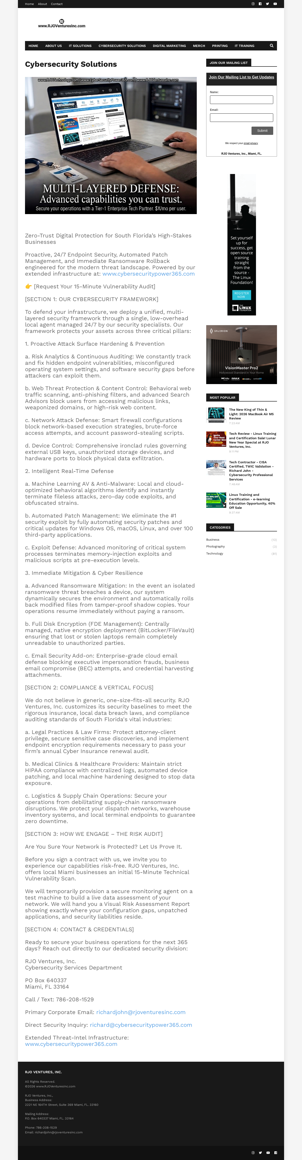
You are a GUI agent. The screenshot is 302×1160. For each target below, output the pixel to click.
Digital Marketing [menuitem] (169, 46)
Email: (214, 110)
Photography (241, 546)
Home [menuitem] (33, 46)
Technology (241, 553)
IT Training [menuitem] (244, 46)
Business (241, 540)
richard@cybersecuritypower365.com (141, 1025)
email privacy (251, 143)
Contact (57, 4)
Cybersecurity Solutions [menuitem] (122, 46)
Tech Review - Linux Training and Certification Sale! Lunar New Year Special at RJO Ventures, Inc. (252, 440)
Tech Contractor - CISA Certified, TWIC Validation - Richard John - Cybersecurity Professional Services (251, 470)
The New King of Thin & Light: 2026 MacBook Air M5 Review (251, 414)
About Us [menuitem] (53, 46)
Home (29, 4)
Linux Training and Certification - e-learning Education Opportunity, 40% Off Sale (252, 501)
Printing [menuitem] (220, 46)
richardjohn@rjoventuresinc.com (141, 1012)
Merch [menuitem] (199, 46)
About (42, 4)
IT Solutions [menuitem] (80, 46)
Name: (214, 92)
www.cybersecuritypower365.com (148, 273)
